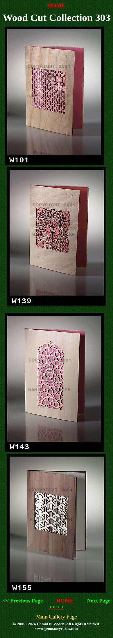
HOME (56, 5)
